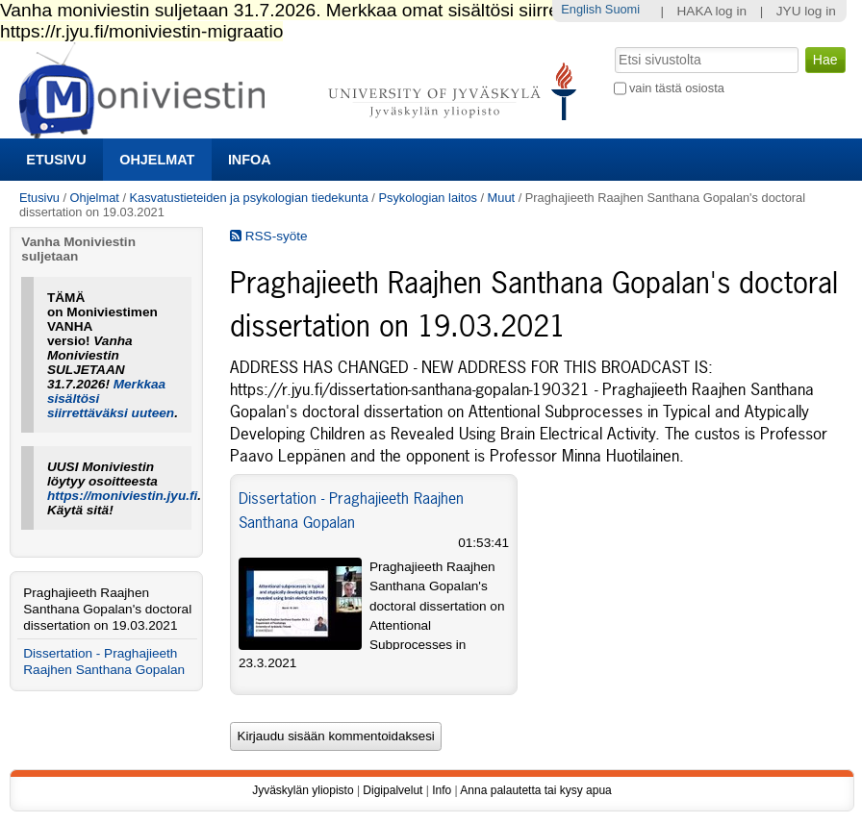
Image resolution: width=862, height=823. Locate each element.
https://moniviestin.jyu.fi (122, 495)
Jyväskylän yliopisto (302, 790)
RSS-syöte (269, 236)
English (581, 9)
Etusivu (56, 159)
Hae (612, 45)
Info (441, 790)
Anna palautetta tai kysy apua (535, 790)
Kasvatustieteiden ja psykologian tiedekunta (249, 197)
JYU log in (806, 11)
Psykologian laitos (427, 197)
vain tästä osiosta (676, 88)
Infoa (249, 159)
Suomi (622, 9)
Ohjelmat (156, 159)
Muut (501, 197)
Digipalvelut (392, 790)
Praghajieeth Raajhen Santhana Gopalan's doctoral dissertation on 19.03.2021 (107, 609)
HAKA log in (712, 11)
